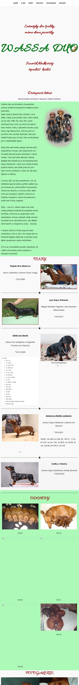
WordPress (54, 681)
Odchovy (39, 3)
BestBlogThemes (39, 681)
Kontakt (62, 3)
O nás (23, 3)
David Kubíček (46, 675)
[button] (59, 365)
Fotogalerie (51, 3)
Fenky (30, 3)
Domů (15, 3)
